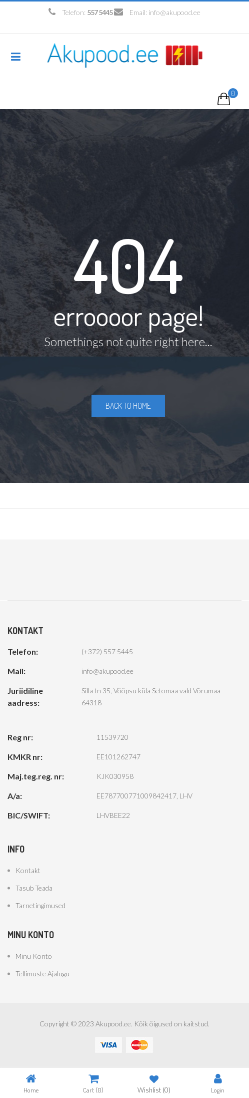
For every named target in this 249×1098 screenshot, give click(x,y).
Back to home (128, 406)
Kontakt (28, 870)
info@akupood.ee (174, 12)
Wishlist (154, 1083)
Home (31, 1083)
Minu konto (34, 956)
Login (217, 1083)
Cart (93, 1083)
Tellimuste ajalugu (43, 973)
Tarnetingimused (41, 905)
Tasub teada (34, 888)
